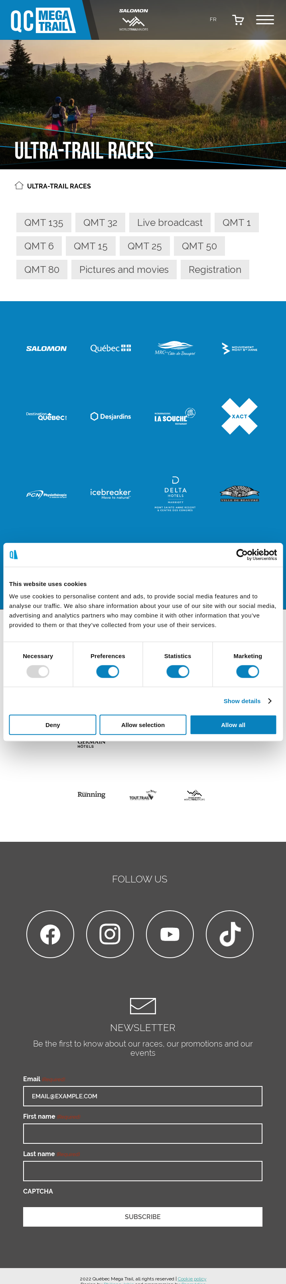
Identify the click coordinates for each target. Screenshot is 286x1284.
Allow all (233, 724)
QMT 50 (199, 246)
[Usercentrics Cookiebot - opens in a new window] (242, 555)
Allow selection (143, 724)
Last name (51, 1154)
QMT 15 (91, 246)
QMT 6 (39, 246)
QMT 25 (145, 246)
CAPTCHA (38, 1191)
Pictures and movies (124, 269)
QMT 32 (100, 222)
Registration (215, 269)
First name (51, 1116)
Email (44, 1079)
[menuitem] (213, 19)
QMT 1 (237, 222)
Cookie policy (192, 1279)
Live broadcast (170, 222)
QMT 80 (41, 269)
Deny (52, 724)
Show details (242, 700)
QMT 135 (43, 222)
